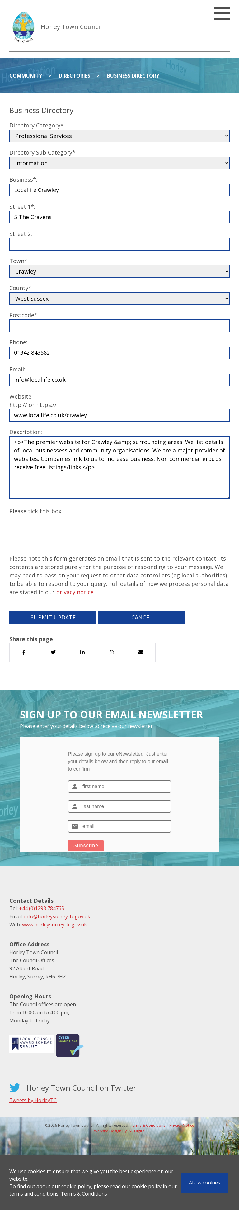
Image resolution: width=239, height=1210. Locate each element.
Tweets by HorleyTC (33, 1100)
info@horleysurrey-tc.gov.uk (57, 916)
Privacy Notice (181, 1125)
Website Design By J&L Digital (119, 1131)
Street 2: (20, 233)
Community (25, 75)
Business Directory (133, 75)
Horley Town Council (71, 26)
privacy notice (75, 592)
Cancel (141, 617)
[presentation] (56, 527)
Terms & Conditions (84, 1193)
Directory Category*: (37, 125)
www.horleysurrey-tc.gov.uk (54, 924)
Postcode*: (24, 315)
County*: (21, 288)
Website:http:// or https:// (33, 401)
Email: (17, 369)
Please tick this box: (36, 511)
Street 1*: (22, 206)
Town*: (19, 261)
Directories (74, 75)
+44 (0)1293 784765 (41, 908)
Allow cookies (204, 1182)
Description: (25, 432)
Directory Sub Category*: (43, 152)
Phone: (18, 342)
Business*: (23, 179)
